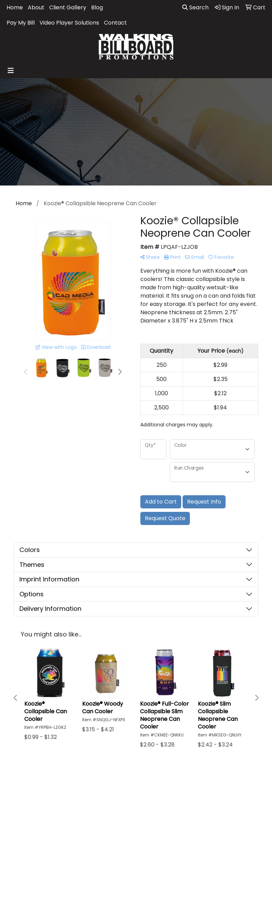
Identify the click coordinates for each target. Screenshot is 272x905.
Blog (97, 7)
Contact (115, 23)
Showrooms (73, 843)
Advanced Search (71, 829)
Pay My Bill (21, 23)
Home (15, 7)
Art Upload (72, 852)
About (36, 7)
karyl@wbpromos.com (225, 881)
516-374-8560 (237, 865)
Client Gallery (67, 7)
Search (195, 7)
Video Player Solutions (69, 23)
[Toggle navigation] (10, 70)
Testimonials (32, 854)
